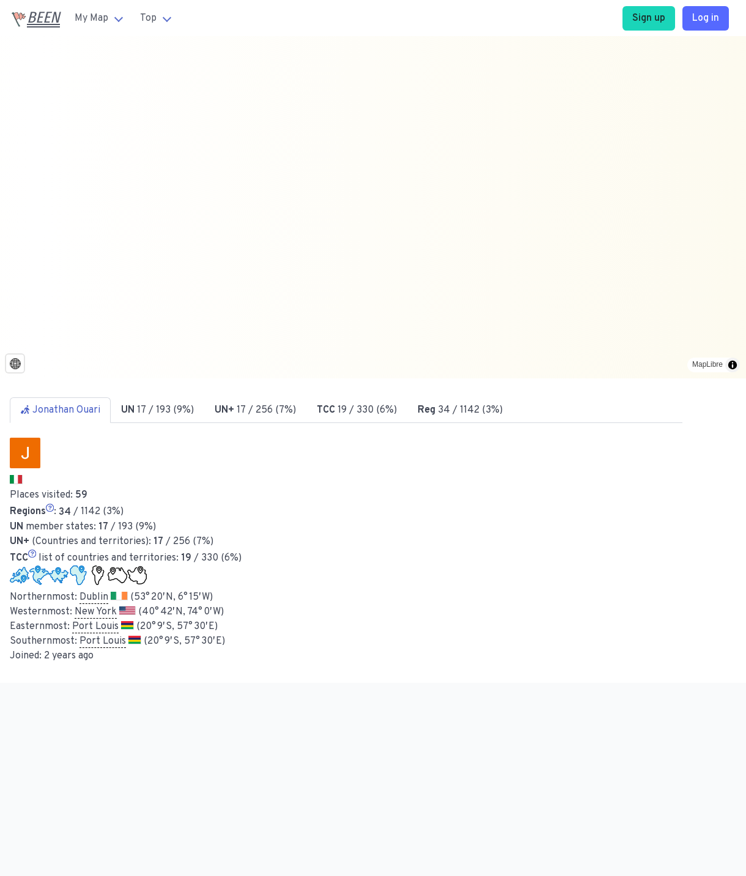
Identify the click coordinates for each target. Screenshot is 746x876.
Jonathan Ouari (60, 410)
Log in (705, 18)
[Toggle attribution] (732, 365)
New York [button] (96, 612)
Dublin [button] (93, 597)
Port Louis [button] (95, 626)
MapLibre (707, 364)
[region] (373, 207)
